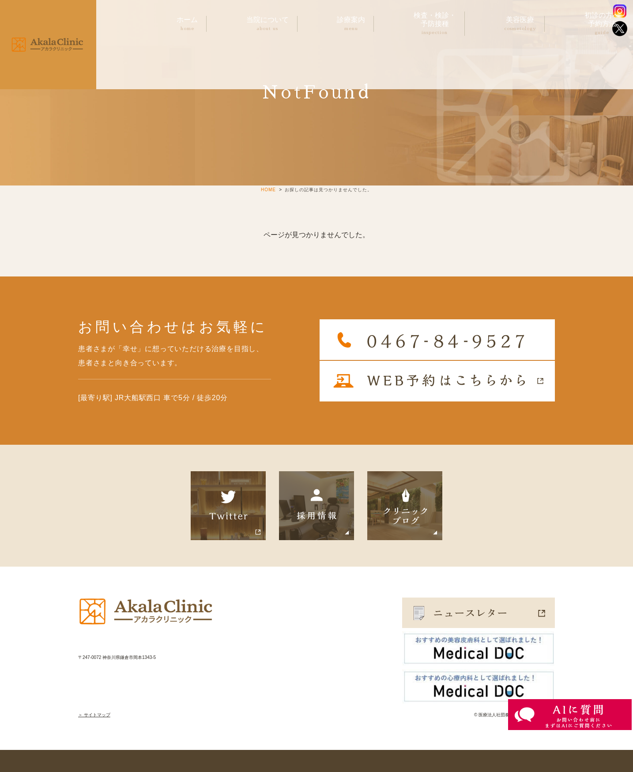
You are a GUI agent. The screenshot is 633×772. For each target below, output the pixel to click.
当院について (267, 24)
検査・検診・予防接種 (435, 24)
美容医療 (520, 24)
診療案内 (351, 24)
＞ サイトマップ (94, 714)
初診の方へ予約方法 (602, 24)
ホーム (187, 24)
